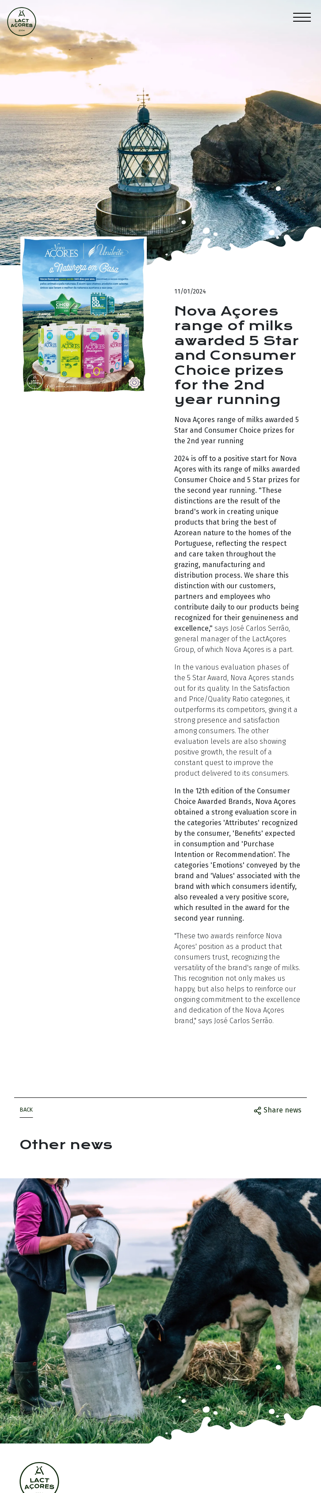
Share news (277, 1110)
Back (26, 1109)
